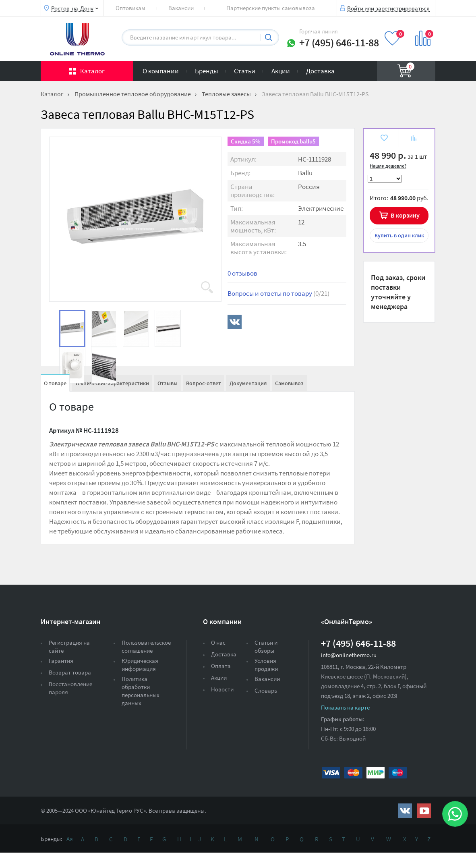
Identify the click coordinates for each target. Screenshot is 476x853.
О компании (161, 70)
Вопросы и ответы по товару (278, 293)
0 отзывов (242, 273)
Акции (280, 70)
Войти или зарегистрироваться (388, 8)
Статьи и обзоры (266, 646)
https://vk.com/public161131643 (405, 810)
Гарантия (61, 660)
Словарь (266, 690)
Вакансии (181, 8)
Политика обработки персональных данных (140, 691)
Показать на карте (345, 707)
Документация (248, 383)
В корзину (405, 215)
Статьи (244, 70)
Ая (69, 839)
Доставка (320, 70)
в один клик (399, 235)
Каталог (92, 70)
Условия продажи (266, 664)
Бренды (206, 70)
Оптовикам (130, 8)
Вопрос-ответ (203, 383)
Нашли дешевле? (388, 166)
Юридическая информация (140, 664)
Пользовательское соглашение (146, 646)
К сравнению (413, 139)
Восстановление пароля (70, 688)
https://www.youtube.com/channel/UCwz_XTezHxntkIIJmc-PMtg (424, 810)
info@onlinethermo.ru (349, 655)
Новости (222, 689)
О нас (218, 642)
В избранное (384, 139)
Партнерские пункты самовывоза (270, 8)
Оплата (221, 666)
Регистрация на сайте (69, 646)
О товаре (55, 383)
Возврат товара (70, 672)
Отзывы (167, 383)
